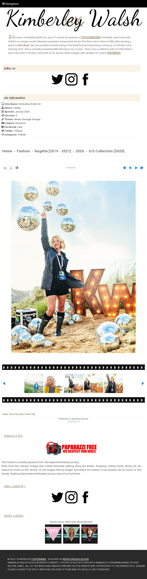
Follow (18, 130)
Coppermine (38, 559)
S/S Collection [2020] (106, 151)
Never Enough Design (27, 119)
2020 (80, 151)
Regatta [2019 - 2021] (53, 151)
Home (7, 151)
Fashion (23, 151)
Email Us (20, 123)
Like (19, 127)
